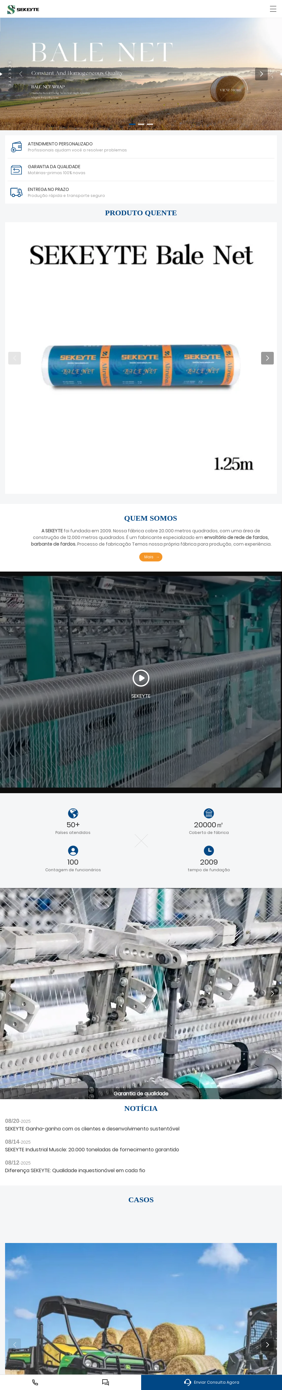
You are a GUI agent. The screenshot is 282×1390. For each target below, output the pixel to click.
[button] (132, 124)
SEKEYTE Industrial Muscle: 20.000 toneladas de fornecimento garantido (92, 1149)
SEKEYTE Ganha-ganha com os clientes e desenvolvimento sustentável (92, 1128)
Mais (149, 557)
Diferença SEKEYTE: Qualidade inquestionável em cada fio (75, 1170)
